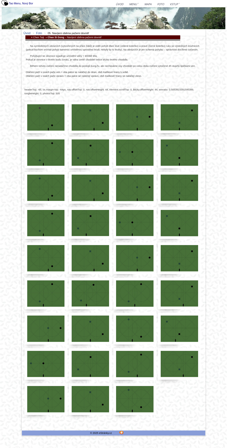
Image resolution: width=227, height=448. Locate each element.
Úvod (27, 33)
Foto (39, 33)
